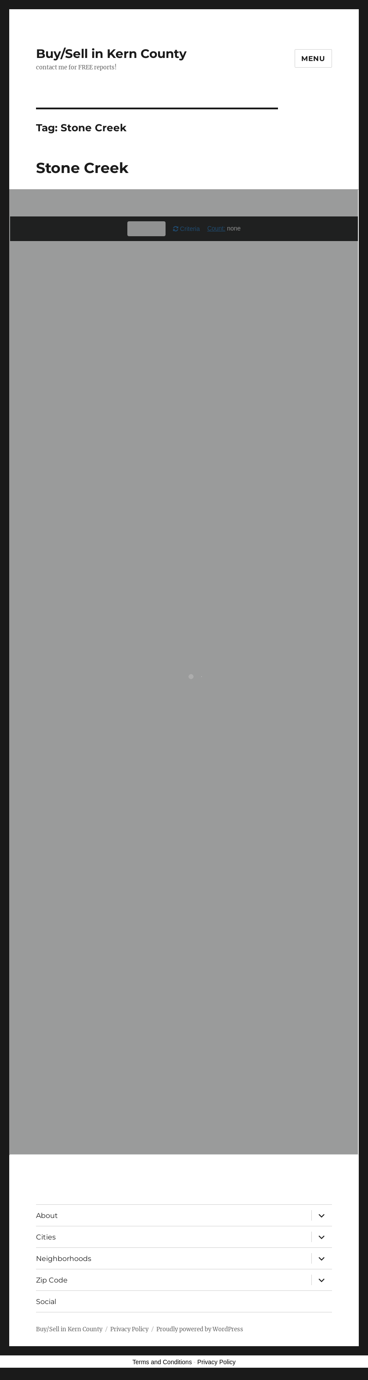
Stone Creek (82, 168)
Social (46, 1301)
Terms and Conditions (162, 1362)
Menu (313, 58)
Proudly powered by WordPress (199, 1329)
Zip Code (52, 1280)
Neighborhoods (63, 1258)
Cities (46, 1237)
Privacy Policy (129, 1329)
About (47, 1215)
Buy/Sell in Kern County (111, 53)
